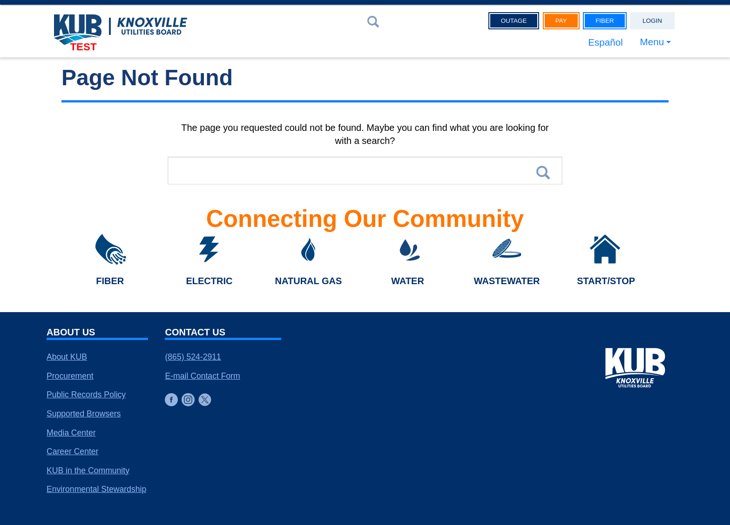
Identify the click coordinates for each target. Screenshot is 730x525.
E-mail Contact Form (202, 376)
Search (543, 172)
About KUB (67, 356)
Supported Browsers (84, 413)
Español (605, 42)
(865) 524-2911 (193, 356)
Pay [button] (561, 20)
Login (652, 20)
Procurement (70, 376)
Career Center (72, 451)
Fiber (604, 20)
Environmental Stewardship (96, 489)
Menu (652, 42)
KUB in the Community (88, 470)
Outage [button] (514, 20)
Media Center (71, 432)
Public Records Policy (86, 394)
